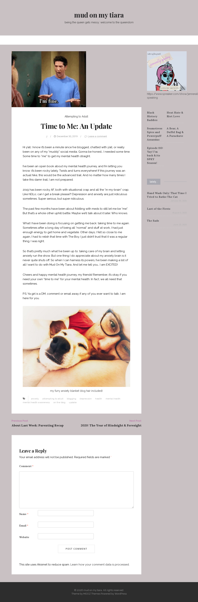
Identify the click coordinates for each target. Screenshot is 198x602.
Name (23, 514)
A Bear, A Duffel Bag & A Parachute (175, 132)
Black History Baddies (152, 116)
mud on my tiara (99, 14)
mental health (113, 398)
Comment (26, 466)
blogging (71, 398)
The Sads (153, 220)
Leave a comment (97, 136)
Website (24, 537)
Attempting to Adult (76, 116)
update (73, 402)
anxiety (35, 398)
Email (23, 525)
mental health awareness (36, 402)
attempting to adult (52, 398)
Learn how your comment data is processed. (99, 564)
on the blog (59, 402)
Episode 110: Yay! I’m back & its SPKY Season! (155, 155)
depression (86, 398)
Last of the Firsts (158, 208)
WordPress (121, 593)
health (98, 398)
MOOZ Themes (91, 593)
